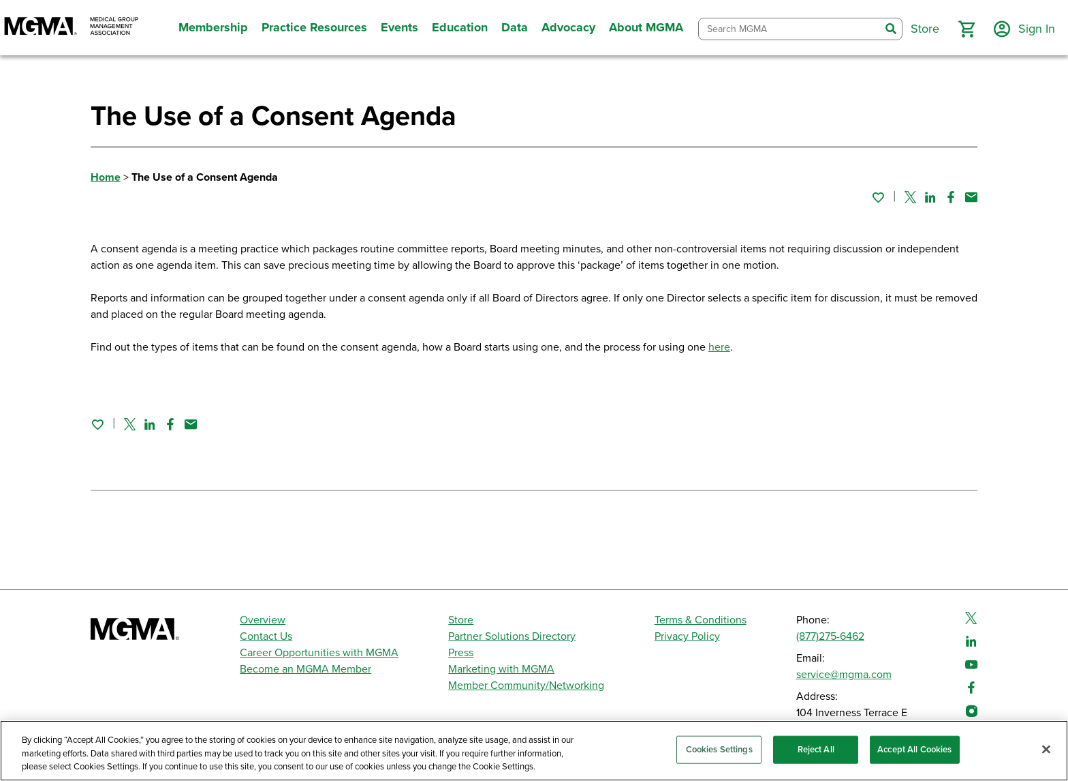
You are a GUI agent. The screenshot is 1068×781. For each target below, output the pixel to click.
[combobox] (789, 29)
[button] (966, 29)
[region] (534, 750)
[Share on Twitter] (910, 197)
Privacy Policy (687, 636)
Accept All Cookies (914, 748)
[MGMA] (71, 27)
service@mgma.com (844, 674)
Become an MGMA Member (305, 669)
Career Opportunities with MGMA (319, 653)
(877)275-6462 (830, 636)
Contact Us (266, 636)
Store (460, 620)
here (719, 347)
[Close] (1046, 749)
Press (460, 653)
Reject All (816, 748)
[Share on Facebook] (951, 197)
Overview (262, 620)
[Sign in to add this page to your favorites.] (878, 197)
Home (106, 177)
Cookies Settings (719, 748)
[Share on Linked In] (930, 197)
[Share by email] (971, 197)
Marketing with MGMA (501, 669)
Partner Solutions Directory (512, 636)
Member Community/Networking (526, 685)
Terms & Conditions (701, 620)
